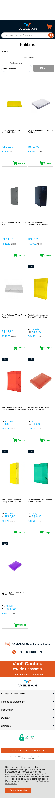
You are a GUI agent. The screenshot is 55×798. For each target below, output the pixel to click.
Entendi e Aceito (18, 790)
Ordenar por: (16, 63)
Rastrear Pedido (18, 694)
